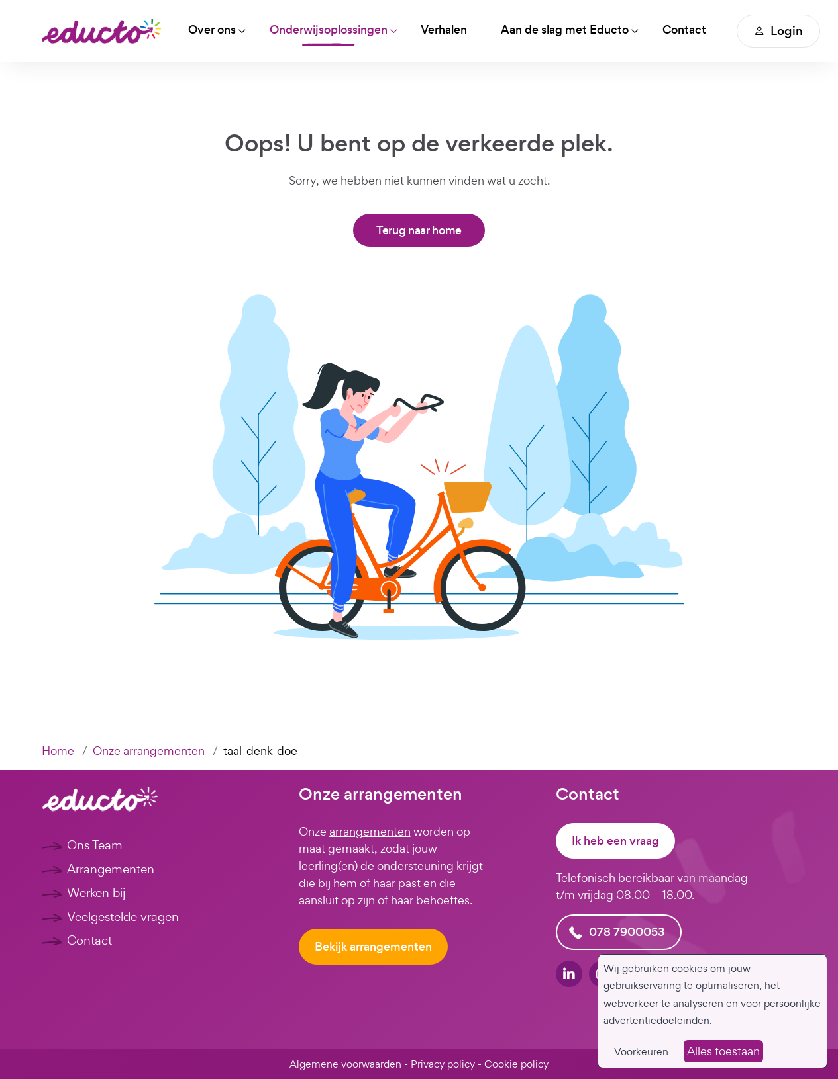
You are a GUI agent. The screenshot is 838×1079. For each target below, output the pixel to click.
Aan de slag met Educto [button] (568, 30)
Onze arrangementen (149, 750)
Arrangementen (110, 869)
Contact (688, 30)
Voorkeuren (641, 1051)
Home (58, 750)
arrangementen (370, 831)
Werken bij (96, 892)
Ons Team (95, 845)
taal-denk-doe (260, 750)
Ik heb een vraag (615, 841)
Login (783, 30)
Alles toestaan (723, 1050)
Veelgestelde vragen (123, 916)
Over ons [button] (212, 30)
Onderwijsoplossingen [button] (330, 30)
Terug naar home (419, 230)
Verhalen (446, 30)
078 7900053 (626, 932)
